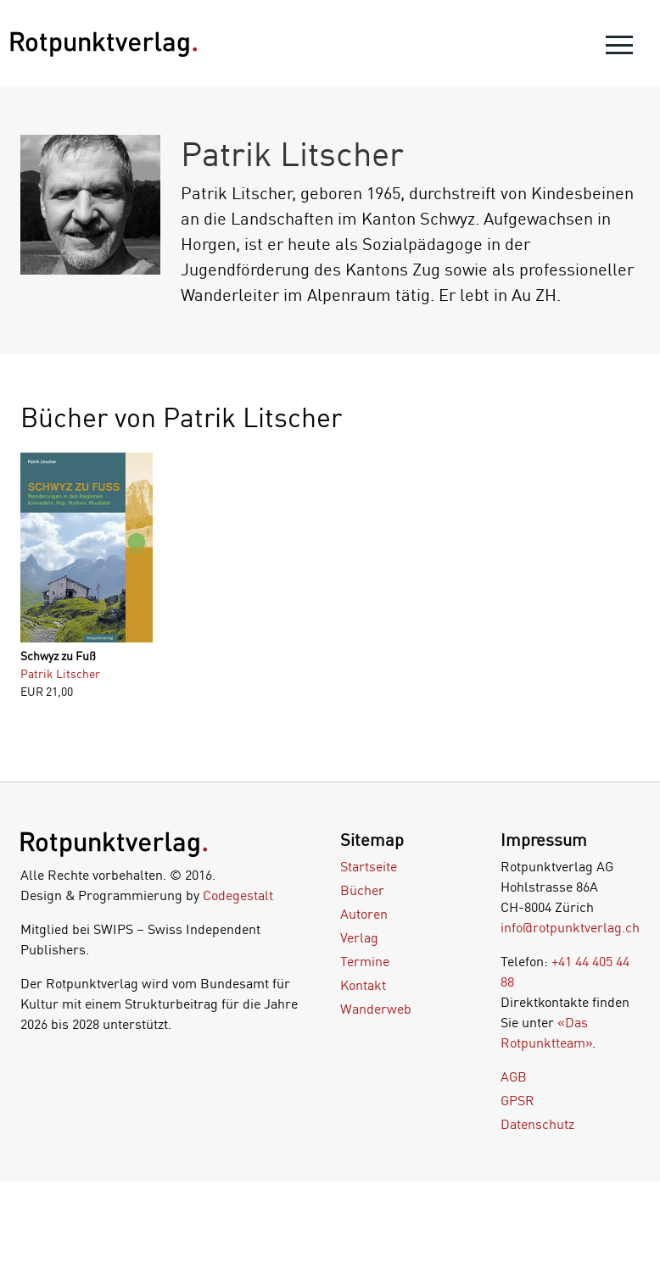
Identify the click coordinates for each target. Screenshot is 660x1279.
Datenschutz (537, 1123)
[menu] (619, 48)
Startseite (368, 866)
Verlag (359, 937)
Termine (364, 961)
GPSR (517, 1100)
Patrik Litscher (60, 673)
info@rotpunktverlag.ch (570, 927)
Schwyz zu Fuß (58, 655)
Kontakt (363, 984)
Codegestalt (238, 895)
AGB (514, 1076)
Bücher (362, 889)
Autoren (364, 913)
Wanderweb (375, 1008)
